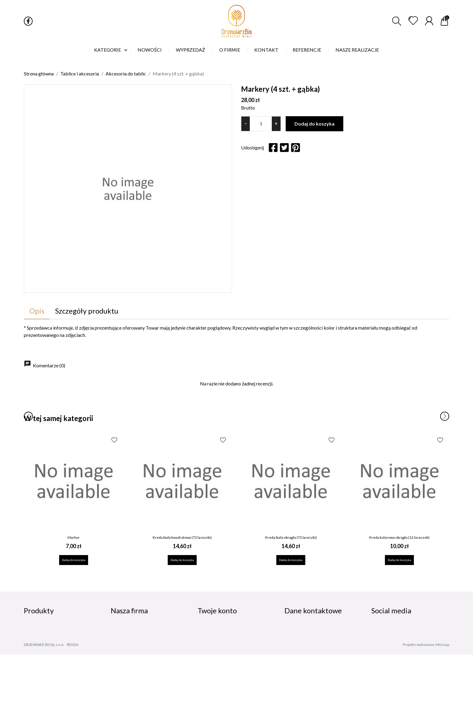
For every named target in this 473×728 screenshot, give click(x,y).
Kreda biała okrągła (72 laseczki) (291, 537)
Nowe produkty (42, 638)
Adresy (206, 665)
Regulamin (123, 647)
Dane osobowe (215, 628)
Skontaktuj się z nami (134, 685)
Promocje (35, 628)
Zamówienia (212, 638)
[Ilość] (260, 124)
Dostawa (121, 628)
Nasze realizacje (130, 675)
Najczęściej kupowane (50, 647)
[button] (396, 21)
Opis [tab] (36, 310)
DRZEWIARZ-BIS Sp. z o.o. (44, 718)
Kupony (207, 674)
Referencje (124, 666)
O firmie (120, 656)
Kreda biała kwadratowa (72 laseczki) (182, 537)
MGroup (442, 718)
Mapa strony (126, 694)
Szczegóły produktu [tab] (86, 310)
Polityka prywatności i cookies (146, 638)
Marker (74, 537)
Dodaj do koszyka (314, 123)
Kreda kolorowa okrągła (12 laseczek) (399, 537)
